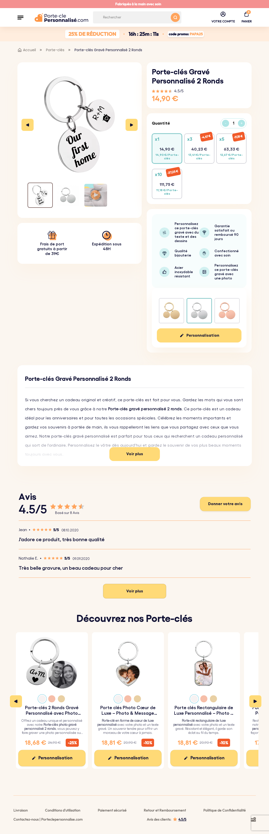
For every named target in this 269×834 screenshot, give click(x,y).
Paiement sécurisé (112, 810)
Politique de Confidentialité (224, 810)
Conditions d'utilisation (62, 810)
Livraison (20, 810)
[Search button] (175, 17)
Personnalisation (202, 335)
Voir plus (134, 454)
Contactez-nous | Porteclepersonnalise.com (48, 819)
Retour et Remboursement (165, 810)
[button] (20, 17)
